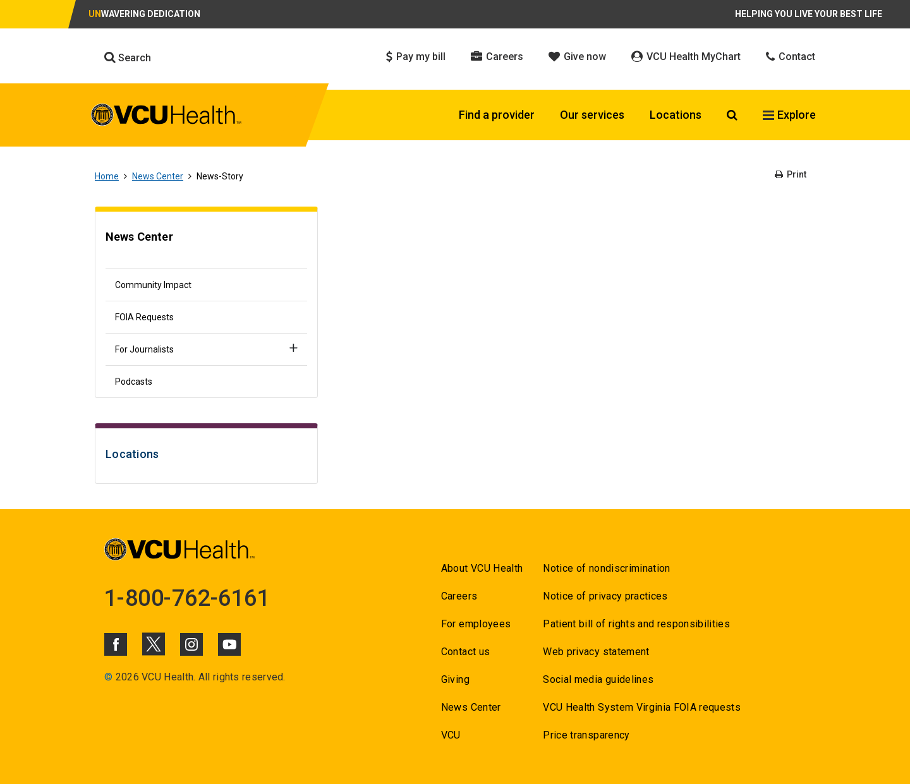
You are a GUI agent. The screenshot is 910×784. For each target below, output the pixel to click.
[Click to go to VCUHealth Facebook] (115, 644)
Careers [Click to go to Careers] (497, 57)
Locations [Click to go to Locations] (675, 114)
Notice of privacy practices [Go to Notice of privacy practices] (605, 596)
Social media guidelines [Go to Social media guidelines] (598, 679)
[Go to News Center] (206, 243)
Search (127, 57)
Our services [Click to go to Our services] (592, 114)
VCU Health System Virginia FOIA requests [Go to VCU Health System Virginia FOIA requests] (642, 707)
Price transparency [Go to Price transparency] (586, 735)
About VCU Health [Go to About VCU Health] (482, 568)
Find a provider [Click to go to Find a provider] (497, 114)
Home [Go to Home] (107, 176)
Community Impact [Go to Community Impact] (153, 285)
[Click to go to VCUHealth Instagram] (191, 644)
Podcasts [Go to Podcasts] (133, 382)
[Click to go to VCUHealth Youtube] (229, 644)
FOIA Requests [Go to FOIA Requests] (144, 317)
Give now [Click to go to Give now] (577, 57)
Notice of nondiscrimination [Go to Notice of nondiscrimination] (606, 568)
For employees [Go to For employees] (476, 624)
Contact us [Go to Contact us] (465, 652)
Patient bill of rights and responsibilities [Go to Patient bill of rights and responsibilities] (636, 624)
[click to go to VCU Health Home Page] (166, 117)
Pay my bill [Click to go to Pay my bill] (416, 57)
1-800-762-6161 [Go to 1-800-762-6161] (187, 598)
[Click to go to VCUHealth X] (153, 643)
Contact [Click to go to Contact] (790, 57)
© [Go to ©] (108, 677)
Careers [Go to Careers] (459, 596)
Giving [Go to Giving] (455, 679)
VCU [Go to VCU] (451, 735)
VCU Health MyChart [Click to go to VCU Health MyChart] (686, 57)
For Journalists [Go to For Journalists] (144, 349)
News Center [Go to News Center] (157, 176)
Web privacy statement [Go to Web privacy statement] (596, 652)
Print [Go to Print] (790, 174)
